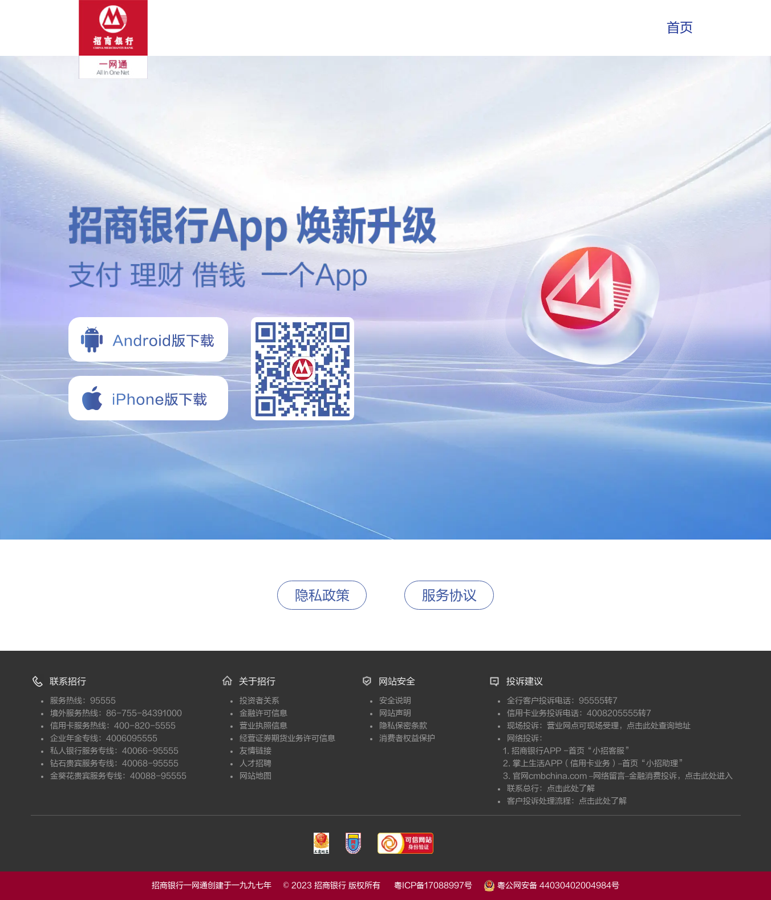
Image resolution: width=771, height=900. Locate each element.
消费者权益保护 (439, 738)
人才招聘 (287, 763)
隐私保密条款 (435, 726)
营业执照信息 (295, 726)
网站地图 (287, 776)
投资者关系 (291, 701)
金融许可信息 (295, 713)
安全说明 (427, 701)
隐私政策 (322, 595)
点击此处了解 (571, 788)
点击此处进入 (709, 776)
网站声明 (427, 713)
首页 (680, 27)
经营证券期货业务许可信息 (303, 738)
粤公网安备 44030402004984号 (551, 884)
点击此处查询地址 (659, 726)
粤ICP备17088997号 (439, 885)
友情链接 (287, 751)
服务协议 (449, 595)
